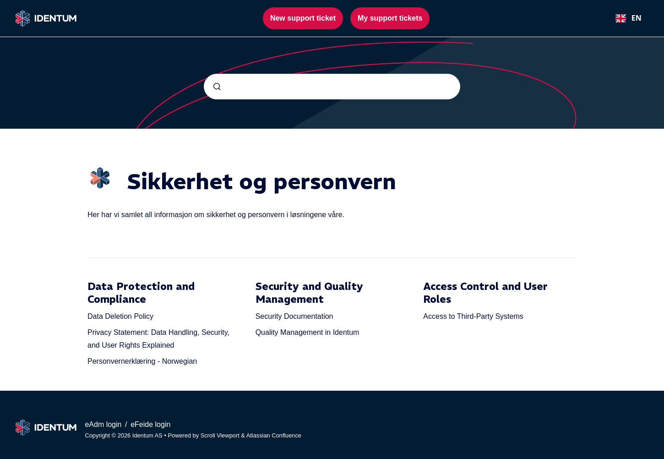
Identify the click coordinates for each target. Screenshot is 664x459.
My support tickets (390, 18)
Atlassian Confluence (273, 435)
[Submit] (217, 86)
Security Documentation (294, 316)
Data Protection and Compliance (141, 293)
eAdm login (104, 424)
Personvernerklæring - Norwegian (142, 361)
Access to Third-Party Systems (473, 316)
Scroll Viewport (221, 435)
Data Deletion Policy (120, 316)
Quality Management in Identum (307, 332)
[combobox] (628, 18)
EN (628, 18)
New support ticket (303, 18)
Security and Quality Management (309, 293)
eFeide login (150, 424)
